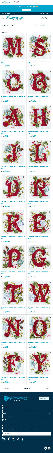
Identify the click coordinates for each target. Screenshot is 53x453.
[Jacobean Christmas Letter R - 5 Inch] (40, 187)
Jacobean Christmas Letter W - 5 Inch (39, 308)
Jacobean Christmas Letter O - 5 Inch (40, 343)
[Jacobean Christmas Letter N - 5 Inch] (13, 328)
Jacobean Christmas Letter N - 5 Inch (13, 343)
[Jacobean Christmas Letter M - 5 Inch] (13, 47)
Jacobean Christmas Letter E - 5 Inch (39, 237)
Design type (6, 25)
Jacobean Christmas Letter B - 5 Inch (39, 97)
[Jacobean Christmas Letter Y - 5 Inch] (40, 363)
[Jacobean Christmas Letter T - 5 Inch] (13, 293)
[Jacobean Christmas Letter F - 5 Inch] (13, 363)
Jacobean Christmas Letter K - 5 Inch (13, 237)
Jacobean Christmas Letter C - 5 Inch (13, 97)
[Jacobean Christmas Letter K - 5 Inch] (13, 222)
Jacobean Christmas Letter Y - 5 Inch (39, 378)
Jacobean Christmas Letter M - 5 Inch (13, 62)
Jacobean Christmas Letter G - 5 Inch (39, 272)
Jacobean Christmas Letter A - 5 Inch (13, 132)
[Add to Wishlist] (23, 36)
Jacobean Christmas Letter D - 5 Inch (13, 202)
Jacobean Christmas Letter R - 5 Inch (39, 202)
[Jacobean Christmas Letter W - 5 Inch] (40, 293)
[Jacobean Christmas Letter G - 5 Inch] (40, 257)
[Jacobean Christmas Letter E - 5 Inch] (40, 222)
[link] (10, 388)
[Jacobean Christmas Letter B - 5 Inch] (40, 82)
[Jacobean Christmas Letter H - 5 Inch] (40, 117)
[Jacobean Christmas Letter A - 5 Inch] (13, 117)
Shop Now (26, 10)
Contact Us (44, 398)
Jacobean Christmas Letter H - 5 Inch (39, 132)
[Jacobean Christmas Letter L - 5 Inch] (40, 152)
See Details (37, 13)
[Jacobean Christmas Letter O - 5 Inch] (40, 328)
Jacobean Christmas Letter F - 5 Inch (13, 378)
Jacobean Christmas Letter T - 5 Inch (13, 308)
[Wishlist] (46, 18)
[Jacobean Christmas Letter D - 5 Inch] (13, 187)
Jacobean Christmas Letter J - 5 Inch (13, 167)
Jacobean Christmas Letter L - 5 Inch (39, 167)
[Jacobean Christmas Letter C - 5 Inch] (13, 82)
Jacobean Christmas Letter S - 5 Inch (39, 62)
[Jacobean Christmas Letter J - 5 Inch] (13, 152)
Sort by (36, 25)
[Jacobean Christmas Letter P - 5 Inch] (13, 257)
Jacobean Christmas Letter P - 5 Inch (13, 272)
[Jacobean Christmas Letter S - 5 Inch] (40, 47)
